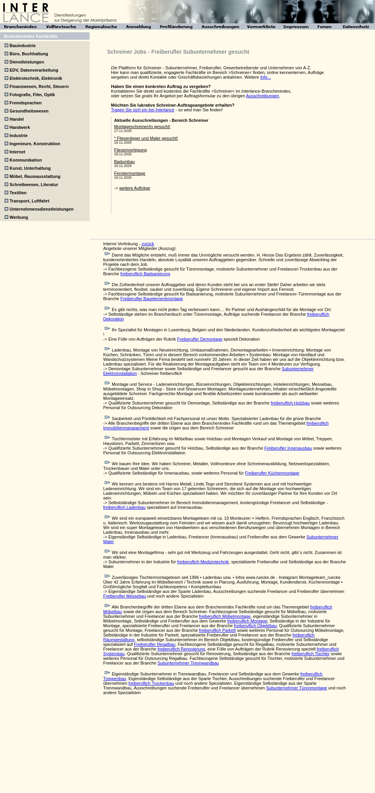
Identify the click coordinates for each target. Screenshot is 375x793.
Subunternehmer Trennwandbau (188, 663)
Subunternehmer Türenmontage (296, 688)
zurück (147, 243)
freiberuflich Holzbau (290, 403)
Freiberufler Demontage (199, 339)
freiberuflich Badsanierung (145, 273)
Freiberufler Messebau (124, 596)
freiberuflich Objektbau (255, 625)
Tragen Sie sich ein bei (142, 109)
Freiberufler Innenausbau (288, 448)
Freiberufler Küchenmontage (272, 473)
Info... (265, 77)
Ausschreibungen (262, 95)
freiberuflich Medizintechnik (203, 561)
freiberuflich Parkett (217, 630)
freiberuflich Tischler (311, 653)
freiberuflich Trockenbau (151, 683)
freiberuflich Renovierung (181, 649)
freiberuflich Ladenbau (124, 507)
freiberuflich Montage (247, 621)
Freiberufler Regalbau (154, 644)
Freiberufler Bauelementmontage (151, 298)
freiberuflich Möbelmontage (225, 616)
